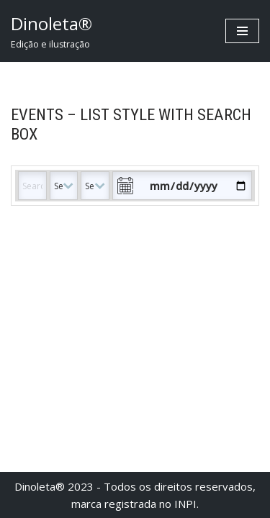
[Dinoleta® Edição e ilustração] (51, 31)
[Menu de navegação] (242, 31)
